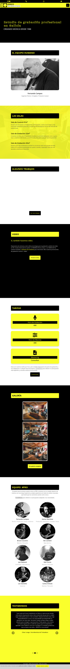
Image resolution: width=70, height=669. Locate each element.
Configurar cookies (31, 666)
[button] (33, 653)
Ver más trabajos (35, 213)
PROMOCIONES (35, 258)
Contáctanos (39, 368)
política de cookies (23, 666)
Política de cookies (43, 663)
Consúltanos (19, 497)
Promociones (35, 374)
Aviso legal (25, 663)
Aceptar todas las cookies (42, 666)
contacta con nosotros (27, 249)
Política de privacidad (33, 663)
